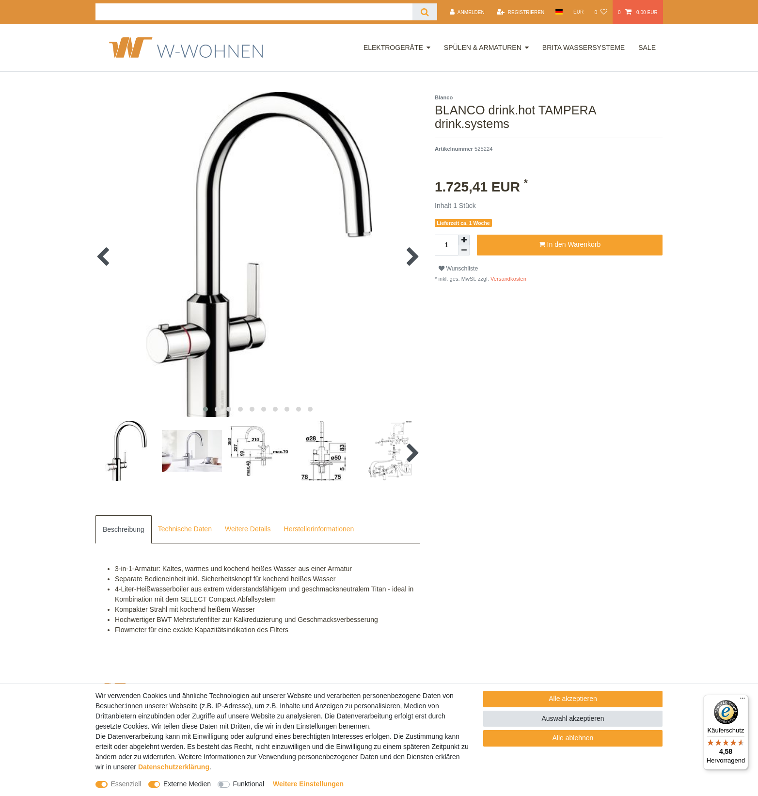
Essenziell (126, 784)
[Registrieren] (520, 12)
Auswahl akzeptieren (572, 718)
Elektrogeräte (393, 47)
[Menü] (742, 700)
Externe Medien (187, 784)
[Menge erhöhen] (464, 240)
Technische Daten (185, 529)
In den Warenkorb (570, 244)
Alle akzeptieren (573, 698)
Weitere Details (248, 529)
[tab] (123, 529)
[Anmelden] (467, 12)
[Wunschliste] (600, 12)
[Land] (559, 12)
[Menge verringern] (464, 250)
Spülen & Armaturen (482, 47)
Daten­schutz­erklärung (173, 767)
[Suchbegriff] (253, 11)
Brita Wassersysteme (583, 47)
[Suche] (424, 11)
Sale (647, 47)
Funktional (249, 784)
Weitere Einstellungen (308, 784)
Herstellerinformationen (319, 529)
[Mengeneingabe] (446, 245)
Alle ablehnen (573, 738)
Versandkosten (507, 279)
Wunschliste (458, 268)
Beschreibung (123, 529)
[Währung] (578, 12)
